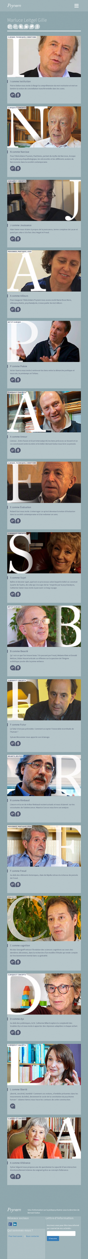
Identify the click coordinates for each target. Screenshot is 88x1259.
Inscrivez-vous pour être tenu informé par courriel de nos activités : (63, 1227)
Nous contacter (32, 1236)
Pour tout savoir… (16, 1236)
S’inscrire (53, 1238)
